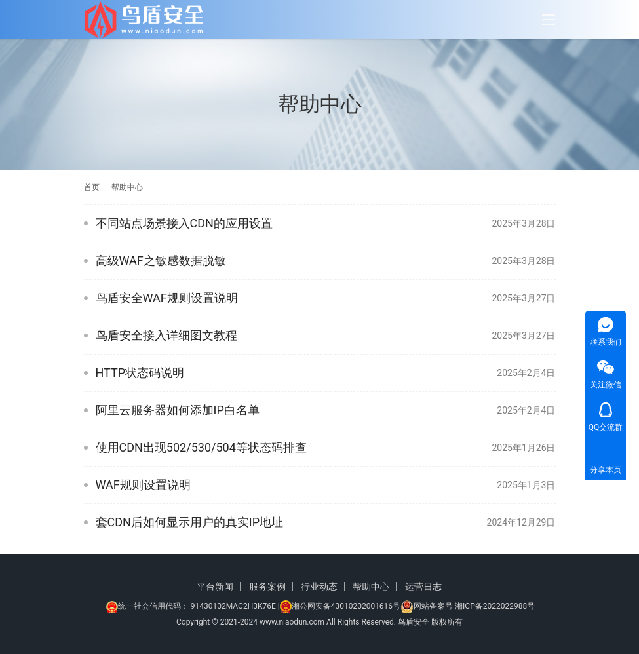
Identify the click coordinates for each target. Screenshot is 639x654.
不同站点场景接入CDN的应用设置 (184, 223)
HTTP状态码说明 (140, 372)
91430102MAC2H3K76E (233, 606)
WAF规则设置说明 (143, 484)
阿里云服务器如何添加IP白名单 (178, 410)
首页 (92, 187)
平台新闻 (215, 586)
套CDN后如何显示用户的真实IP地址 (190, 522)
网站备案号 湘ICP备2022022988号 (474, 606)
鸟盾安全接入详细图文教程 (166, 335)
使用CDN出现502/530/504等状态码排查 (201, 447)
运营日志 (423, 586)
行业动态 (319, 586)
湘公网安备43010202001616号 (346, 606)
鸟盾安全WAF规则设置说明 (167, 298)
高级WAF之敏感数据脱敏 (161, 260)
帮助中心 (371, 586)
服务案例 (267, 586)
